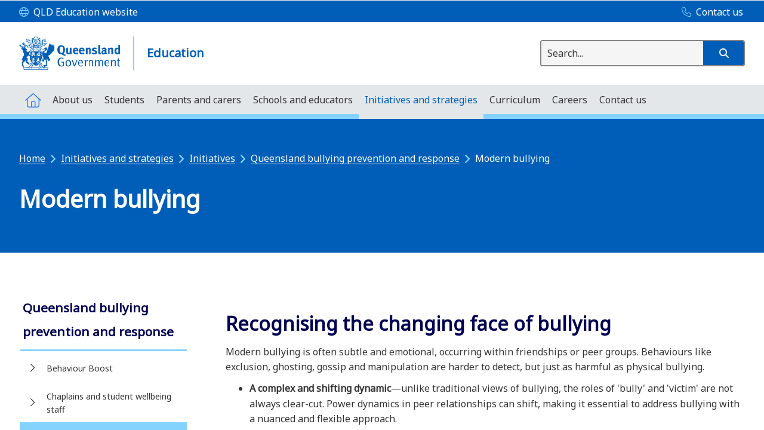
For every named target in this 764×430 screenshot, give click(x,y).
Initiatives (212, 158)
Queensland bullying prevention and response (355, 158)
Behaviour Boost (80, 368)
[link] (103, 321)
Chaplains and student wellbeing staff (109, 403)
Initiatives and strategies (117, 158)
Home (32, 158)
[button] (723, 53)
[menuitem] (33, 99)
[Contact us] (709, 12)
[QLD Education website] (78, 12)
